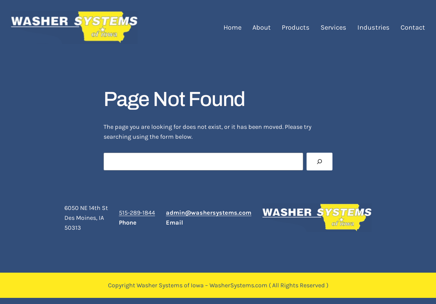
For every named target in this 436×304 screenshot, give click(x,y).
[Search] (319, 161)
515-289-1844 (137, 212)
